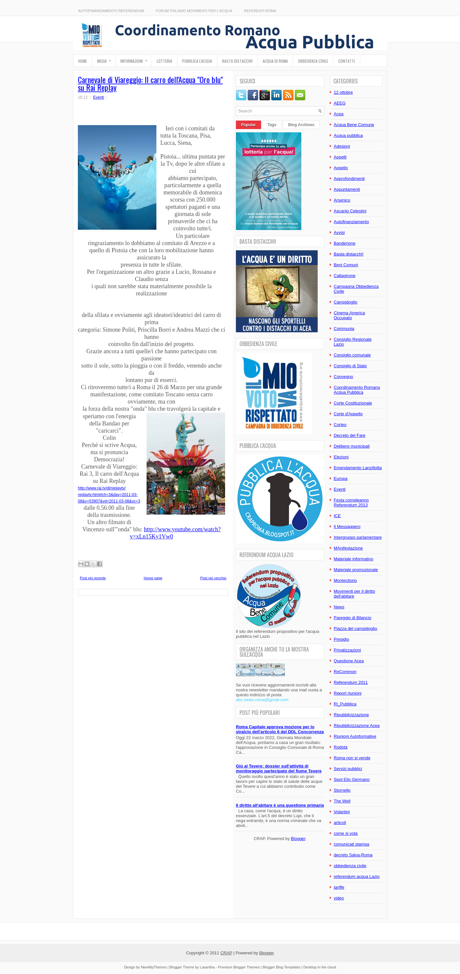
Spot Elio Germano (352, 779)
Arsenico (342, 200)
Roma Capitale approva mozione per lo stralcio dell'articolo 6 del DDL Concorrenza (280, 729)
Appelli (340, 157)
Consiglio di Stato (350, 365)
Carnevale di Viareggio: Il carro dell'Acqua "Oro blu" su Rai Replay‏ (150, 83)
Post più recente (93, 578)
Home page (153, 578)
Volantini (342, 811)
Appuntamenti (347, 189)
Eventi (98, 97)
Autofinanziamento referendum (111, 11)
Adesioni (342, 146)
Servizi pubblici (348, 768)
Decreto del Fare (349, 435)
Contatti (346, 61)
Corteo (340, 424)
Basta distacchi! (237, 61)
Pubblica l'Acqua (197, 61)
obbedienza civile (350, 865)
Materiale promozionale (356, 569)
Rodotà (340, 747)
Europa (340, 478)
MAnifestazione (348, 548)
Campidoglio (345, 302)
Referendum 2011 (351, 682)
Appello (341, 167)
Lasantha (207, 967)
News (339, 606)
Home (82, 61)
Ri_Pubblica (345, 704)
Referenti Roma (260, 11)
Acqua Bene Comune (354, 124)
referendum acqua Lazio (357, 876)
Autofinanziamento (351, 221)
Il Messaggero (347, 526)
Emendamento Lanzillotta (358, 467)
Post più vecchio (213, 578)
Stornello (342, 790)
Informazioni (135, 59)
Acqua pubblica (348, 135)
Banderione (345, 243)
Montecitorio (345, 580)
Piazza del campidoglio (355, 628)
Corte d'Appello (348, 413)
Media (106, 59)
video (339, 898)
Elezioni (341, 456)
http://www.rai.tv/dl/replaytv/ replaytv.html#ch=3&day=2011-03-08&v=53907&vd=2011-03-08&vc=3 (109, 495)
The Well (342, 801)
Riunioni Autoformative (355, 736)
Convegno (343, 376)
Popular (248, 125)
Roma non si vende (352, 757)
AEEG (339, 103)
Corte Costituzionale (353, 403)
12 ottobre (343, 92)
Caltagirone (345, 275)
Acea (339, 113)
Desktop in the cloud (319, 967)
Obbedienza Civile (313, 61)
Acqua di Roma (275, 61)
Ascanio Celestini (350, 210)
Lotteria (164, 61)
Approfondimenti (349, 178)
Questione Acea (349, 660)
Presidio (341, 639)
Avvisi (339, 232)
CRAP (226, 952)
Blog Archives (301, 125)
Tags (272, 125)
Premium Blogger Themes (239, 967)
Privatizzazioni (347, 650)
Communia (344, 328)
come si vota (346, 833)
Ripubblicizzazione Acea (357, 725)
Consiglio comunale (352, 355)
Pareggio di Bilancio (352, 617)
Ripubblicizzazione (351, 714)
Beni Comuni (346, 264)
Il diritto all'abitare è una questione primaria (280, 805)
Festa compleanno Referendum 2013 (351, 502)
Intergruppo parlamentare (358, 537)
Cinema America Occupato (349, 315)
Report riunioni (348, 693)
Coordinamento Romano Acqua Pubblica (357, 390)
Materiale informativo (353, 558)
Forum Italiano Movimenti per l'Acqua (194, 11)
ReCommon (345, 671)
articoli (340, 822)
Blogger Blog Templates (281, 967)
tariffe (339, 887)
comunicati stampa (351, 844)
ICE (337, 515)
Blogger (298, 838)
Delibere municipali (352, 446)
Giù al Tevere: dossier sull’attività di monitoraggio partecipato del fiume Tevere (279, 768)
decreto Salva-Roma (353, 854)
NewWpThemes (154, 967)
